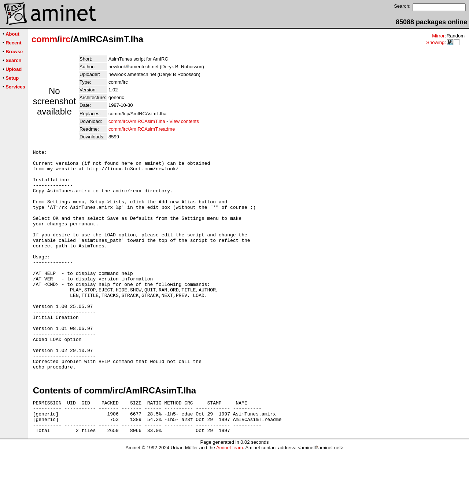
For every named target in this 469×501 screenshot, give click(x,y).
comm (45, 39)
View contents (184, 121)
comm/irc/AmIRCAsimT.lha (136, 121)
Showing (435, 42)
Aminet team (229, 498)
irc (65, 39)
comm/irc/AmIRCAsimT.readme (141, 129)
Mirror (438, 36)
